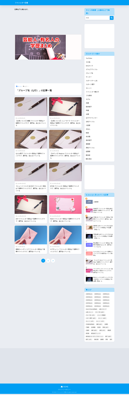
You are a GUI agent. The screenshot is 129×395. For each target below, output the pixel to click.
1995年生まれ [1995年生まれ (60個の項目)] (97, 301)
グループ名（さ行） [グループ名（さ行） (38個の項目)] (90, 316)
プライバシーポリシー (64, 390)
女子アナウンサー (91, 118)
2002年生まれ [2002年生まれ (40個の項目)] (106, 307)
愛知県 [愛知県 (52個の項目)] (109, 331)
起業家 (88, 152)
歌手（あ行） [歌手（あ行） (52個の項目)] (108, 337)
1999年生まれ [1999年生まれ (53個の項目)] (106, 304)
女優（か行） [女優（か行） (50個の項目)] (102, 331)
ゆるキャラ (89, 66)
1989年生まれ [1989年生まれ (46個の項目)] (106, 295)
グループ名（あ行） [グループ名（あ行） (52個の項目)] (99, 313)
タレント (89, 88)
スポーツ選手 (90, 84)
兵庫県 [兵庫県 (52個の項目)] (106, 325)
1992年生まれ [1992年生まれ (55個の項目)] (97, 298)
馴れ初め (89, 160)
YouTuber (89, 58)
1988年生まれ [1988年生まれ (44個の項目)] (97, 295)
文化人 (88, 130)
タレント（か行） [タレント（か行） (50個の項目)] (90, 322)
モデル (88, 100)
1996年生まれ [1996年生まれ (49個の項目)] (106, 301)
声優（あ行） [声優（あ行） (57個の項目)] (106, 328)
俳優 (87, 103)
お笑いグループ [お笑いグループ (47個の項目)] (102, 310)
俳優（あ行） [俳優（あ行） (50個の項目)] (99, 325)
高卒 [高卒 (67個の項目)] (111, 340)
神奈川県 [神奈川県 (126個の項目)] (96, 340)
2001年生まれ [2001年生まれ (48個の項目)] (97, 307)
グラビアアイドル (91, 69)
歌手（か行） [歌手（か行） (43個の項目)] (89, 340)
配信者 (88, 156)
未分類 (88, 137)
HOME (64, 388)
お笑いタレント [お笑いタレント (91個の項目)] (89, 313)
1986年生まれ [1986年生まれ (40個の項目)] (89, 295)
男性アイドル (90, 149)
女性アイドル (90, 122)
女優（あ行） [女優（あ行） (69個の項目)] (94, 331)
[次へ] (53, 261)
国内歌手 (89, 107)
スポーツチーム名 (91, 81)
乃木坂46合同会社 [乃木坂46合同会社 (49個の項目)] (90, 325)
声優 (87, 111)
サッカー (89, 77)
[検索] (112, 18)
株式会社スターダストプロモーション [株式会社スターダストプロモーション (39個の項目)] (94, 337)
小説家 (88, 126)
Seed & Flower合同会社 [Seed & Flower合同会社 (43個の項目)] (91, 310)
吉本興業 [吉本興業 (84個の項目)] (93, 328)
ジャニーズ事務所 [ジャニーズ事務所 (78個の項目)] (101, 316)
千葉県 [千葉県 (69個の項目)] (87, 328)
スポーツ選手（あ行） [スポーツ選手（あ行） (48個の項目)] (91, 319)
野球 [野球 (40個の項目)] (107, 340)
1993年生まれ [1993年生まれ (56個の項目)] (106, 298)
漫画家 (88, 145)
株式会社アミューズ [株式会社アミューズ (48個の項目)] (95, 334)
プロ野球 (89, 96)
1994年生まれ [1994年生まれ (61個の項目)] (89, 301)
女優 (87, 115)
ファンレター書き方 (92, 92)
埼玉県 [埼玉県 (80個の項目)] (98, 328)
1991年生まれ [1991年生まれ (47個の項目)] (89, 298)
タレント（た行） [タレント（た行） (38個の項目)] (100, 322)
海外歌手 (89, 141)
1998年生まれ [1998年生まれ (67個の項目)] (97, 304)
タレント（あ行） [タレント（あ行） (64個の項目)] (102, 319)
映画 (87, 133)
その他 (88, 62)
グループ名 (89, 73)
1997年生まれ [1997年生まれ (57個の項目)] (89, 304)
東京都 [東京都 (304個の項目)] (87, 334)
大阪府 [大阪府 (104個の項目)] (87, 331)
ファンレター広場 (23, 2)
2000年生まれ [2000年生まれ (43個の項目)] (89, 307)
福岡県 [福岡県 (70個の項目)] (101, 340)
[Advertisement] (48, 22)
